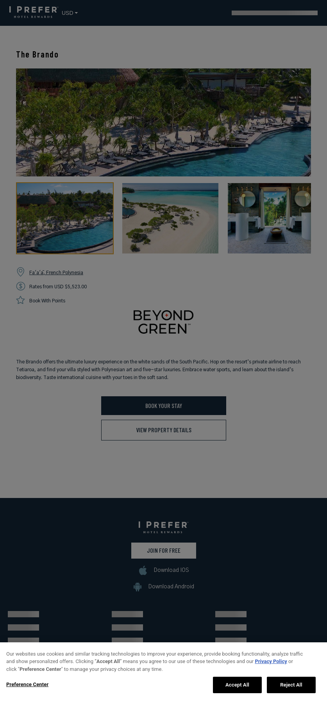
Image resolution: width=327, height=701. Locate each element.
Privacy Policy (271, 676)
